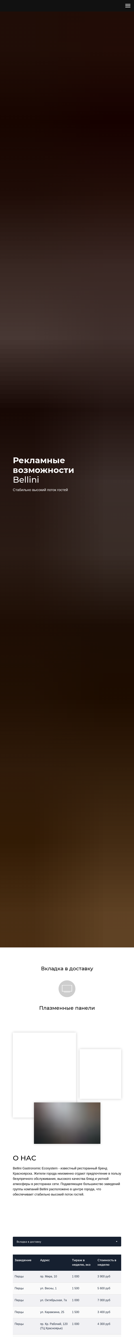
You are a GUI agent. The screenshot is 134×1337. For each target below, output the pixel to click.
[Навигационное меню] (127, 6)
